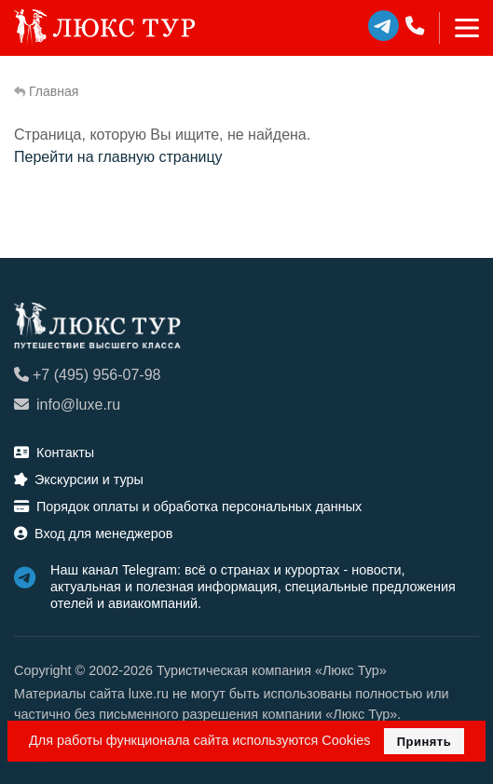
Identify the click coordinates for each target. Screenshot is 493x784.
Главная (46, 91)
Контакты (54, 452)
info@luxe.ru (67, 404)
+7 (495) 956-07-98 (87, 375)
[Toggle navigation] (459, 28)
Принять (424, 742)
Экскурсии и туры (79, 479)
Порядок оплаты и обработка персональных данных (188, 506)
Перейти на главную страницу (118, 157)
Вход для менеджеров (93, 533)
